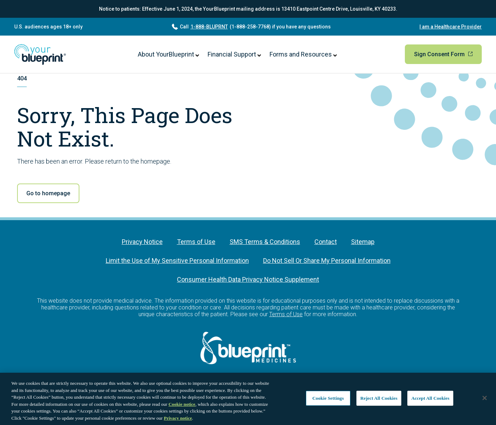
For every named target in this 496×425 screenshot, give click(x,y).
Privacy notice (178, 421)
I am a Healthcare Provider (450, 27)
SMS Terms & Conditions (265, 241)
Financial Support (234, 54)
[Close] (484, 401)
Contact (325, 241)
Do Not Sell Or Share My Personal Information (327, 260)
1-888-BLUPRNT (209, 27)
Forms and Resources (303, 54)
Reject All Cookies (378, 401)
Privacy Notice (142, 241)
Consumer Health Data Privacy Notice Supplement (248, 279)
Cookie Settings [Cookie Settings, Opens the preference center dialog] (328, 401)
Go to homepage (48, 193)
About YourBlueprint (168, 54)
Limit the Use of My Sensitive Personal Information (177, 260)
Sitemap (363, 241)
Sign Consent (443, 54)
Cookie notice (181, 407)
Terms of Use (196, 241)
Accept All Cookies (430, 401)
